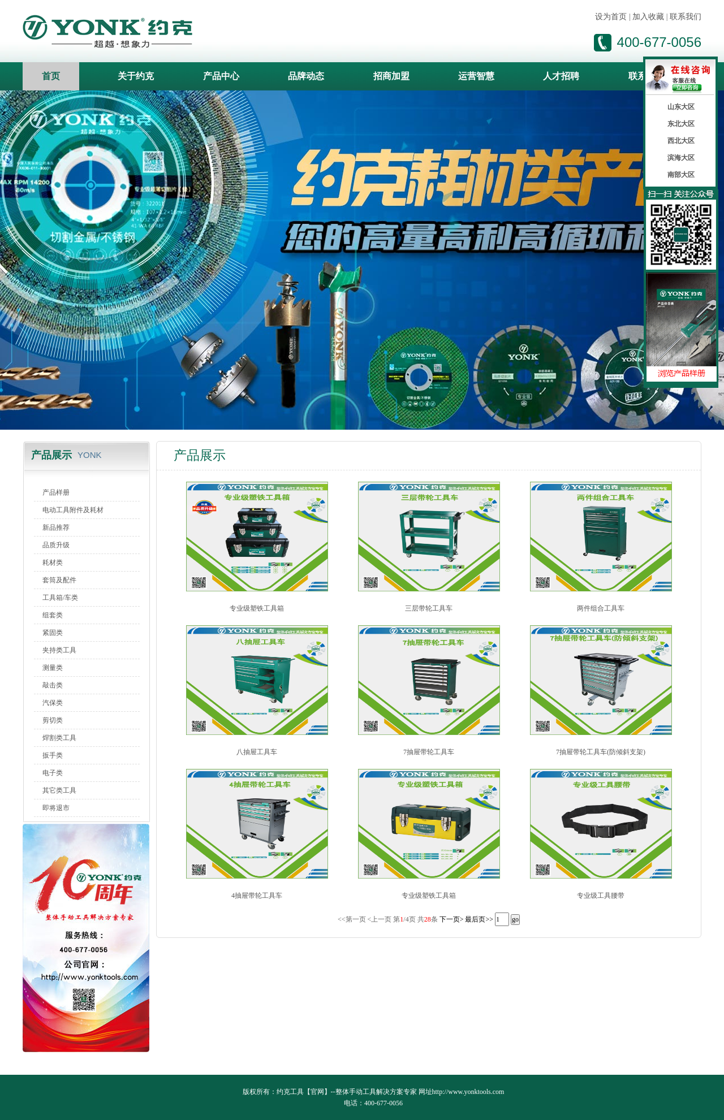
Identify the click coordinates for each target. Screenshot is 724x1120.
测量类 (52, 668)
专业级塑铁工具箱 (257, 608)
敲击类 (52, 685)
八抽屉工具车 (256, 752)
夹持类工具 (59, 650)
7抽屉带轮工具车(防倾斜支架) (600, 752)
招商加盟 (391, 76)
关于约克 (136, 76)
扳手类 (52, 755)
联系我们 (685, 16)
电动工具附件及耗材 (73, 510)
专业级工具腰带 (600, 896)
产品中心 (221, 76)
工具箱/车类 (60, 598)
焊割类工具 (59, 738)
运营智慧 (476, 76)
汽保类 (52, 703)
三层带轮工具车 (429, 608)
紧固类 (52, 633)
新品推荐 (56, 527)
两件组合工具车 (600, 608)
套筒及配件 (59, 580)
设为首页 (611, 16)
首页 (51, 76)
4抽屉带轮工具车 (256, 896)
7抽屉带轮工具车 (428, 752)
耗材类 (52, 563)
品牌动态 (306, 76)
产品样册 (56, 492)
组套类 (52, 615)
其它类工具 (59, 790)
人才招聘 (561, 76)
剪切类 (52, 720)
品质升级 (56, 545)
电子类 (52, 773)
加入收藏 (648, 16)
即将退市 (56, 808)
